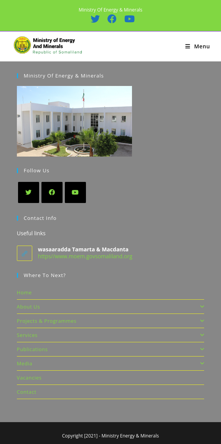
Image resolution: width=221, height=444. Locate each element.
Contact (26, 391)
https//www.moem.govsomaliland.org (85, 256)
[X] (28, 192)
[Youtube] (75, 192)
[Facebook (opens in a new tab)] (111, 18)
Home (24, 292)
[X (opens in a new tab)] (94, 18)
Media (110, 363)
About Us (110, 306)
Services (110, 335)
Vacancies (29, 377)
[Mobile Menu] (197, 46)
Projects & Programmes (110, 320)
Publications (110, 349)
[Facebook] (52, 192)
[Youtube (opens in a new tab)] (127, 18)
